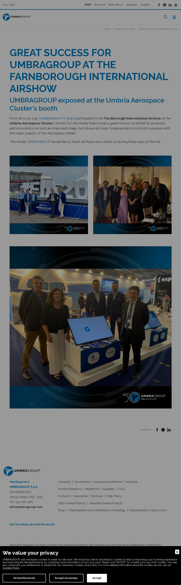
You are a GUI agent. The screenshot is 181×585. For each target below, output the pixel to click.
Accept (97, 578)
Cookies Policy (11, 568)
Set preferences (24, 578)
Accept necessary (66, 578)
